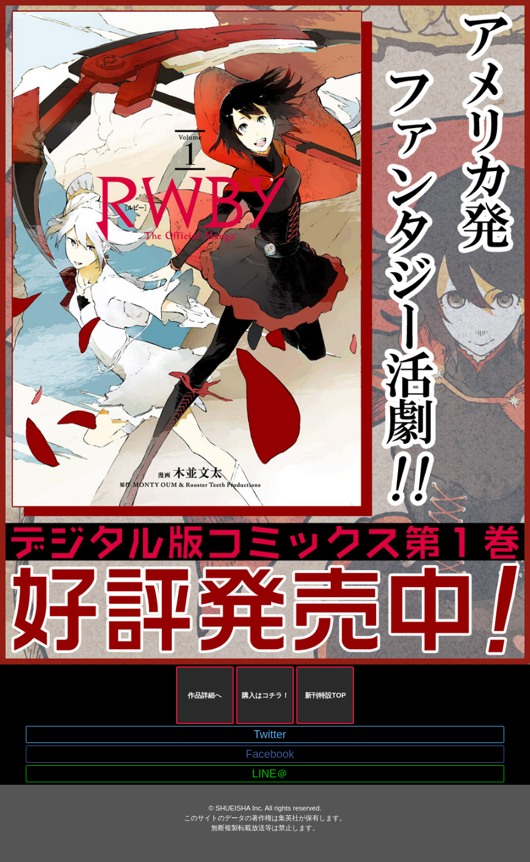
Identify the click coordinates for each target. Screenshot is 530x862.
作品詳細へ (204, 695)
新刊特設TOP (325, 695)
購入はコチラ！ (265, 695)
